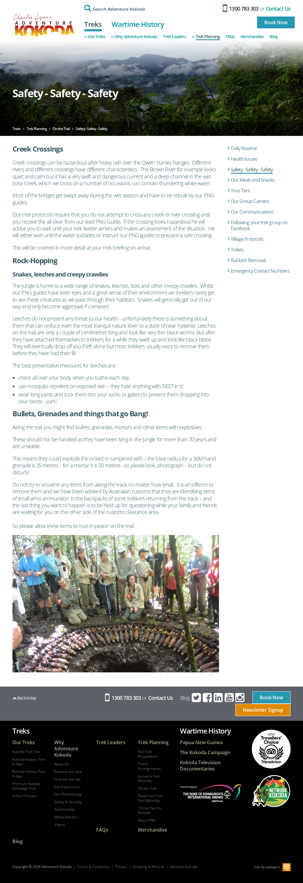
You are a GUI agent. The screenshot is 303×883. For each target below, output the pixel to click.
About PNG (147, 820)
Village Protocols (247, 239)
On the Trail (147, 788)
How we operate (67, 779)
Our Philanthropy (68, 794)
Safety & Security (68, 802)
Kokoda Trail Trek (26, 751)
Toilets (237, 249)
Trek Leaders (174, 36)
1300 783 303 (241, 8)
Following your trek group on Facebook (259, 225)
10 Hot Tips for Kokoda (150, 810)
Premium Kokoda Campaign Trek (26, 786)
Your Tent (240, 190)
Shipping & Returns (148, 866)
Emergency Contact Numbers (260, 271)
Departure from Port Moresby (150, 798)
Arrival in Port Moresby (149, 778)
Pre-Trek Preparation (147, 754)
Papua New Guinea (201, 742)
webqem (273, 866)
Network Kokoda (183, 866)
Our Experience (67, 787)
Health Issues (244, 159)
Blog (273, 36)
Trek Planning (206, 36)
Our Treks (94, 36)
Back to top (24, 698)
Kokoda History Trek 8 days (28, 761)
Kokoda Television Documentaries (200, 766)
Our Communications (252, 212)
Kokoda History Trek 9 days (28, 773)
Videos (59, 824)
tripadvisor (271, 749)
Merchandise (252, 36)
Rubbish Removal (248, 260)
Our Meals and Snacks (253, 180)
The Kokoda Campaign (205, 752)
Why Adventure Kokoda (134, 36)
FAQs (230, 36)
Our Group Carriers (250, 201)
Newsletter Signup (263, 710)
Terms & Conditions (93, 866)
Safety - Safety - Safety (252, 169)
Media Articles (65, 817)
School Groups (24, 795)
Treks (93, 24)
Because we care (68, 771)
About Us (61, 764)
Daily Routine (244, 148)
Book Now (276, 22)
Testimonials (64, 809)
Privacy (121, 866)
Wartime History (138, 24)
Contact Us (278, 8)
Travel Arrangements (149, 766)
